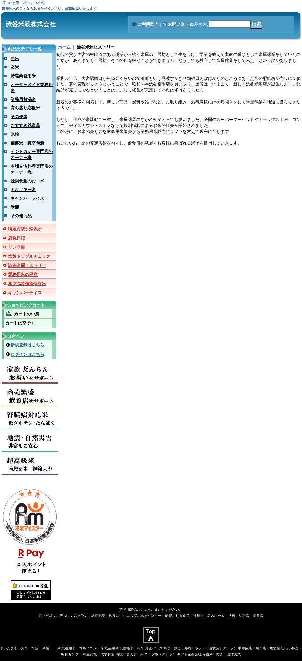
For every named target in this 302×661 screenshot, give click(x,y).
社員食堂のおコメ (27, 181)
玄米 (15, 67)
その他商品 (21, 215)
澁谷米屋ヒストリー (27, 265)
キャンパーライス (27, 198)
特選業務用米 (23, 75)
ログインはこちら (27, 354)
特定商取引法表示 (25, 228)
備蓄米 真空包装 (27, 143)
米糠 (15, 207)
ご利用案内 (147, 24)
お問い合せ (178, 24)
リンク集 (16, 247)
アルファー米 (23, 189)
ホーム (64, 47)
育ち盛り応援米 (25, 107)
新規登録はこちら (27, 344)
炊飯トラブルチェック (29, 256)
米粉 (15, 134)
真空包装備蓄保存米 (27, 283)
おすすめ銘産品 (25, 125)
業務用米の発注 (23, 274)
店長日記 (16, 238)
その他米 (19, 116)
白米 (15, 58)
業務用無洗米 (23, 99)
